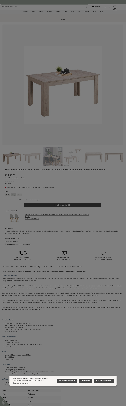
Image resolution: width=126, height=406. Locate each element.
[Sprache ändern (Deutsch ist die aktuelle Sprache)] (110, 10)
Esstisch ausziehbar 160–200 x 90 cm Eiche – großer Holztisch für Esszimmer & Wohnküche (63, 325)
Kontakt (66, 356)
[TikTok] (70, 391)
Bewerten (70, 47)
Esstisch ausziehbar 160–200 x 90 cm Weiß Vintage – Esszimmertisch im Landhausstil (38, 325)
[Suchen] (99, 10)
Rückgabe (67, 365)
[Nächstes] (61, 95)
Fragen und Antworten (63, 2)
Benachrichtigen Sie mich (85, 74)
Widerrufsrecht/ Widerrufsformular (74, 371)
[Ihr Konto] (118, 10)
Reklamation (68, 362)
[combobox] (59, 10)
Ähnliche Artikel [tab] (9, 296)
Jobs (34, 359)
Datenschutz (36, 365)
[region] (31, 64)
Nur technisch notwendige (69, 380)
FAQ (65, 368)
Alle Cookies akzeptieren (104, 380)
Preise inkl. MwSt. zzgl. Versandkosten (77, 41)
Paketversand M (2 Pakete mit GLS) (84, 115)
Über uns (35, 356)
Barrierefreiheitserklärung (40, 371)
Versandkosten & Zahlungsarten (74, 359)
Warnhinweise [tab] (21, 139)
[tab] (8, 139)
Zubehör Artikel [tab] (74, 80)
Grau (77, 59)
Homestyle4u (37, 351)
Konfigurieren (87, 380)
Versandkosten (58, 400)
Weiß (70, 58)
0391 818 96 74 (8, 361)
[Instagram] (65, 391)
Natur (82, 58)
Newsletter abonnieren (39, 374)
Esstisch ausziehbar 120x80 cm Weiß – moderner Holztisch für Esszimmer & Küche (13, 325)
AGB (34, 362)
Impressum (36, 368)
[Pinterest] (60, 391)
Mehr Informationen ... (31, 380)
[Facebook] (55, 391)
